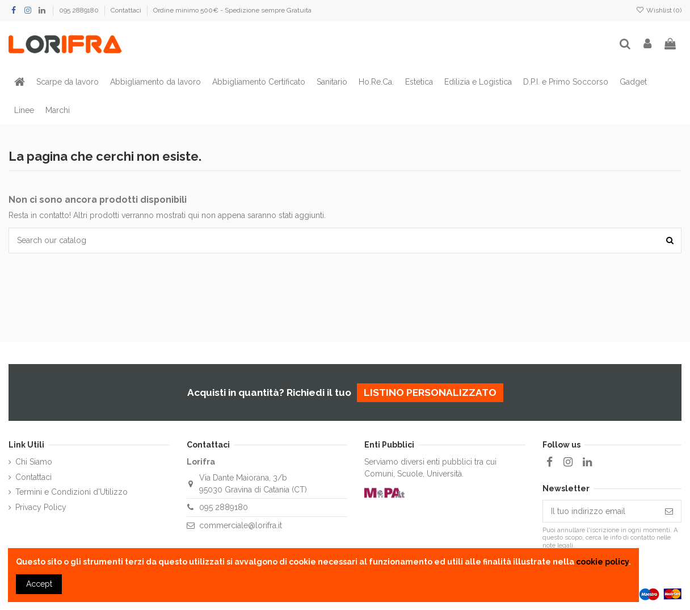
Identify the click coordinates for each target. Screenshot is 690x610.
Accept (39, 583)
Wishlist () (658, 10)
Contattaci (127, 10)
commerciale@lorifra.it (240, 525)
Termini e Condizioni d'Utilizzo (71, 491)
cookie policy (602, 561)
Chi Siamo (33, 461)
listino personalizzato (430, 392)
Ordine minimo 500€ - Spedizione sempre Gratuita (232, 10)
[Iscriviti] (669, 511)
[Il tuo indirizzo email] (600, 511)
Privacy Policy (40, 507)
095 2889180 (79, 10)
